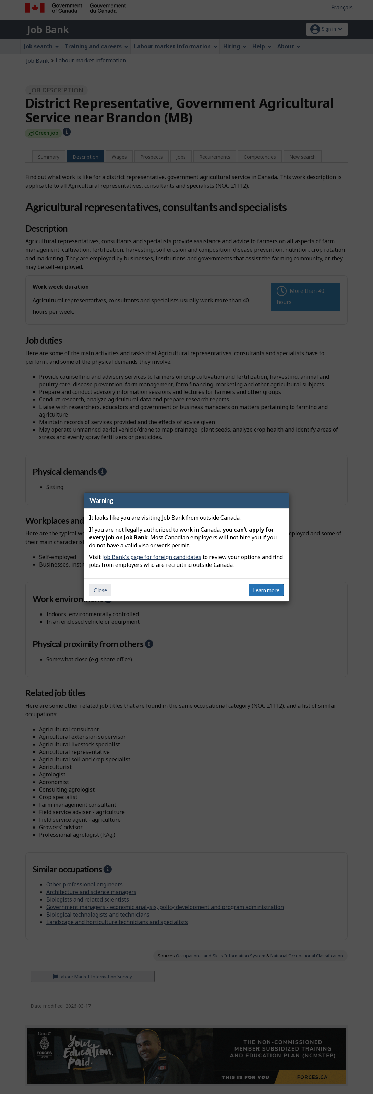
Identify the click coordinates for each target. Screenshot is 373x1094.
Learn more (266, 590)
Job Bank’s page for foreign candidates (151, 557)
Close (100, 590)
